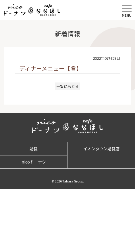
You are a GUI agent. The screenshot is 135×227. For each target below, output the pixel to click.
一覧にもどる (67, 86)
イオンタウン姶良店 (101, 148)
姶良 (34, 148)
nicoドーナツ (34, 162)
